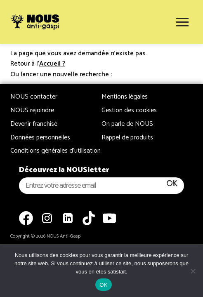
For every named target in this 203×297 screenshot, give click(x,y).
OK (103, 285)
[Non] (193, 271)
